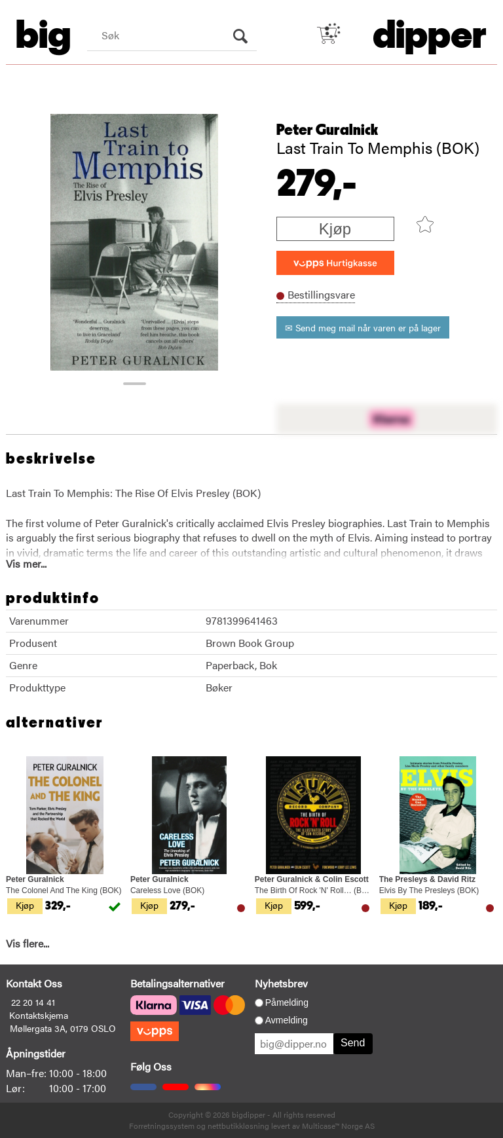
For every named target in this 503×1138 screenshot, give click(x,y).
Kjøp (335, 229)
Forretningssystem (162, 1125)
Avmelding (286, 1020)
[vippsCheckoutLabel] (335, 263)
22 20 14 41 (33, 1001)
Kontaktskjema (38, 1014)
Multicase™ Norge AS (338, 1125)
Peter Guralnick (327, 130)
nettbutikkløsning (238, 1125)
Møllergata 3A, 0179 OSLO (63, 1028)
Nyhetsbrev (281, 983)
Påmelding (286, 1002)
